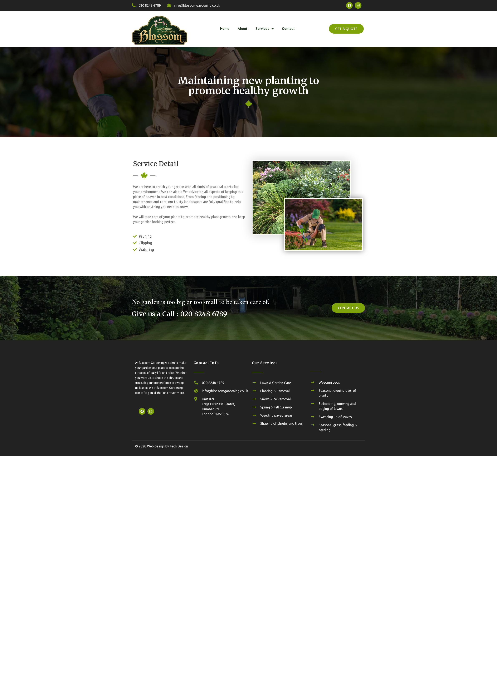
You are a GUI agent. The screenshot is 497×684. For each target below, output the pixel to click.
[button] (346, 29)
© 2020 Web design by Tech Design (161, 446)
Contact (288, 29)
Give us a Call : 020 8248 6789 (179, 314)
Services (264, 29)
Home (224, 29)
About (242, 29)
